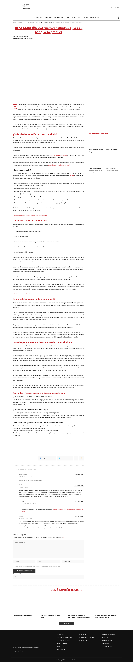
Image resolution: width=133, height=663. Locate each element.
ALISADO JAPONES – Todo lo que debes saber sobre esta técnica (96, 151)
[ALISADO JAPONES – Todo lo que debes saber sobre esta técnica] (96, 141)
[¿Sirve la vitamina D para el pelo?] (25, 604)
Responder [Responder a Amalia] (79, 485)
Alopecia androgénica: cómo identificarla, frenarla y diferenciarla (79, 617)
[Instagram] (115, 7)
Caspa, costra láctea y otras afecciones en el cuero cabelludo (30, 215)
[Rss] (117, 7)
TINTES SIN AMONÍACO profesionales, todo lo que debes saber (112, 170)
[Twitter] (113, 7)
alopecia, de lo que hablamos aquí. (59, 165)
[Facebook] (112, 7)
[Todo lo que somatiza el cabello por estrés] (52, 604)
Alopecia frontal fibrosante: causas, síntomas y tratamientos (106, 617)
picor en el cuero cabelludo (58, 155)
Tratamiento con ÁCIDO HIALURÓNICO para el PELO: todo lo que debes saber (96, 170)
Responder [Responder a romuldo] (79, 516)
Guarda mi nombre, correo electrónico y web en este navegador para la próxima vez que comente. (37, 566)
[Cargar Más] (66, 624)
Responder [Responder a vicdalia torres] (79, 475)
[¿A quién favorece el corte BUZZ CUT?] (112, 141)
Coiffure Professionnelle (20, 36)
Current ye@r (17, 574)
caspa (72, 175)
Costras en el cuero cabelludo (22, 294)
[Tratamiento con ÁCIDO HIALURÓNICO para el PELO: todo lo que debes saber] (96, 161)
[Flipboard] (118, 7)
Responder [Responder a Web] (79, 502)
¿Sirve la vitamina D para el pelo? (23, 616)
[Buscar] (119, 17)
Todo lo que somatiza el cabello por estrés (51, 617)
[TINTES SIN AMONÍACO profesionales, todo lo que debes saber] (112, 161)
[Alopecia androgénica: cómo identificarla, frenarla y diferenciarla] (80, 604)
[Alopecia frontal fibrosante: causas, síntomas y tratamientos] (107, 604)
